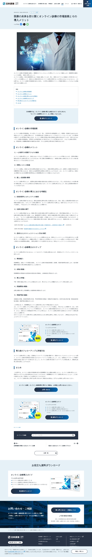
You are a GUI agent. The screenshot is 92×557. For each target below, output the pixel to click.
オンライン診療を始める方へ (30, 3)
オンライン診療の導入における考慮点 (27, 96)
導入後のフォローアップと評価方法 (27, 100)
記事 (62, 3)
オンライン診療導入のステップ (26, 98)
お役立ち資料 (57, 3)
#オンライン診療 (17, 427)
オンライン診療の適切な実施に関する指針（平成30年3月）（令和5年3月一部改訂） (44, 225)
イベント (67, 3)
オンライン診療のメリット (25, 94)
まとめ (19, 103)
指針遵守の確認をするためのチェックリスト (35, 228)
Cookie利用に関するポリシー (16, 551)
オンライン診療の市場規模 (25, 91)
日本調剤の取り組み (42, 3)
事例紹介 (51, 3)
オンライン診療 (34, 12)
